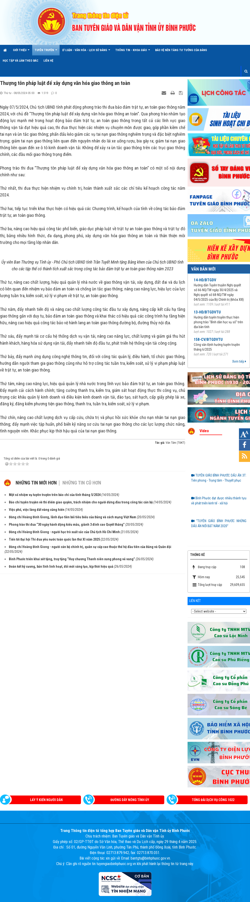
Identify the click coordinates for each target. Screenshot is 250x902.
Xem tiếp (239, 361)
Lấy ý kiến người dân (46, 800)
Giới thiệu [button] (21, 51)
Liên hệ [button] (48, 60)
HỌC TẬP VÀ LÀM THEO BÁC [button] (20, 60)
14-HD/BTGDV (205, 280)
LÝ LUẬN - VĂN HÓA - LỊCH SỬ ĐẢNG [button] (86, 51)
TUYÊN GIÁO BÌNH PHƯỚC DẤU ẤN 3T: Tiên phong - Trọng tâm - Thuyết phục (218, 477)
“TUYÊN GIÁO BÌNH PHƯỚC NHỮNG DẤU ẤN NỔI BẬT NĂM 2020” (218, 523)
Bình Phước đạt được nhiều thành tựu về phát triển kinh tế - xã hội (218, 500)
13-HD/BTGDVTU (207, 312)
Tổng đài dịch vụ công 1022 (213, 800)
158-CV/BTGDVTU (208, 339)
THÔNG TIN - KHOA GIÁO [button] (132, 51)
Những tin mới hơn (36, 577)
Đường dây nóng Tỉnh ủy (129, 800)
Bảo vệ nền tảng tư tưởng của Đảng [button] (181, 50)
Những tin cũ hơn (81, 577)
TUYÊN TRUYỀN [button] (46, 51)
